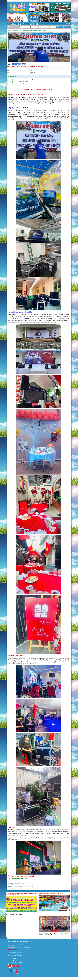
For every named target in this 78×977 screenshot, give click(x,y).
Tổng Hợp (15, 26)
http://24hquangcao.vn (18, 952)
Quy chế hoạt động (13, 960)
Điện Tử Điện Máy (37, 24)
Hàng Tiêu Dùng (68, 24)
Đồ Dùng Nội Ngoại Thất (31, 24)
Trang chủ (10, 30)
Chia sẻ (9, 64)
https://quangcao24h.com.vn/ (16, 883)
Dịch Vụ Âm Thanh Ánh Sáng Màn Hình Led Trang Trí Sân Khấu (21, 886)
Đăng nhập (67, 26)
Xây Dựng (9, 26)
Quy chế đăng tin (12, 958)
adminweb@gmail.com (23, 83)
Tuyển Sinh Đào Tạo (19, 24)
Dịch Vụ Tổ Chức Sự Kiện (17, 30)
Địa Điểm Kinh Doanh (13, 24)
